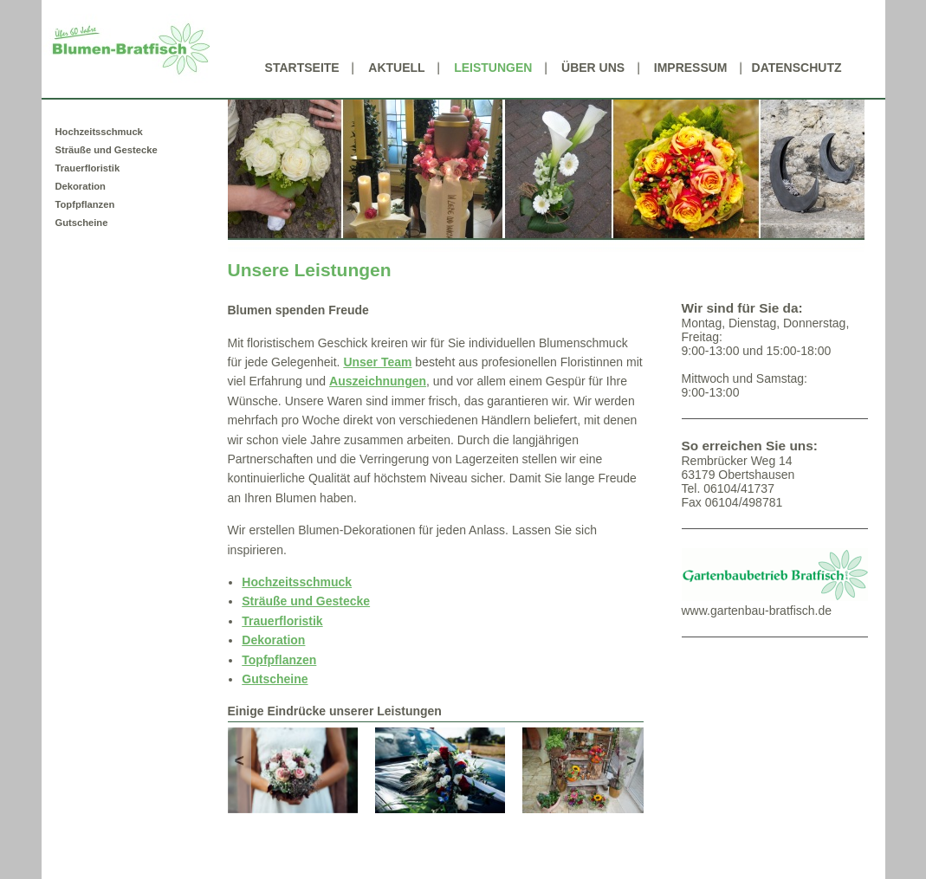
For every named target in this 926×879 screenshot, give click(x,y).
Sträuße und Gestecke (106, 150)
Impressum (691, 67)
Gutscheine (81, 222)
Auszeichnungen (377, 381)
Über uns (593, 67)
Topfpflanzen (85, 204)
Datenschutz (797, 67)
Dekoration (80, 186)
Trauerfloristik (87, 168)
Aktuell (396, 67)
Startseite (302, 67)
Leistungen (493, 67)
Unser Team (377, 362)
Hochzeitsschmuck (99, 131)
